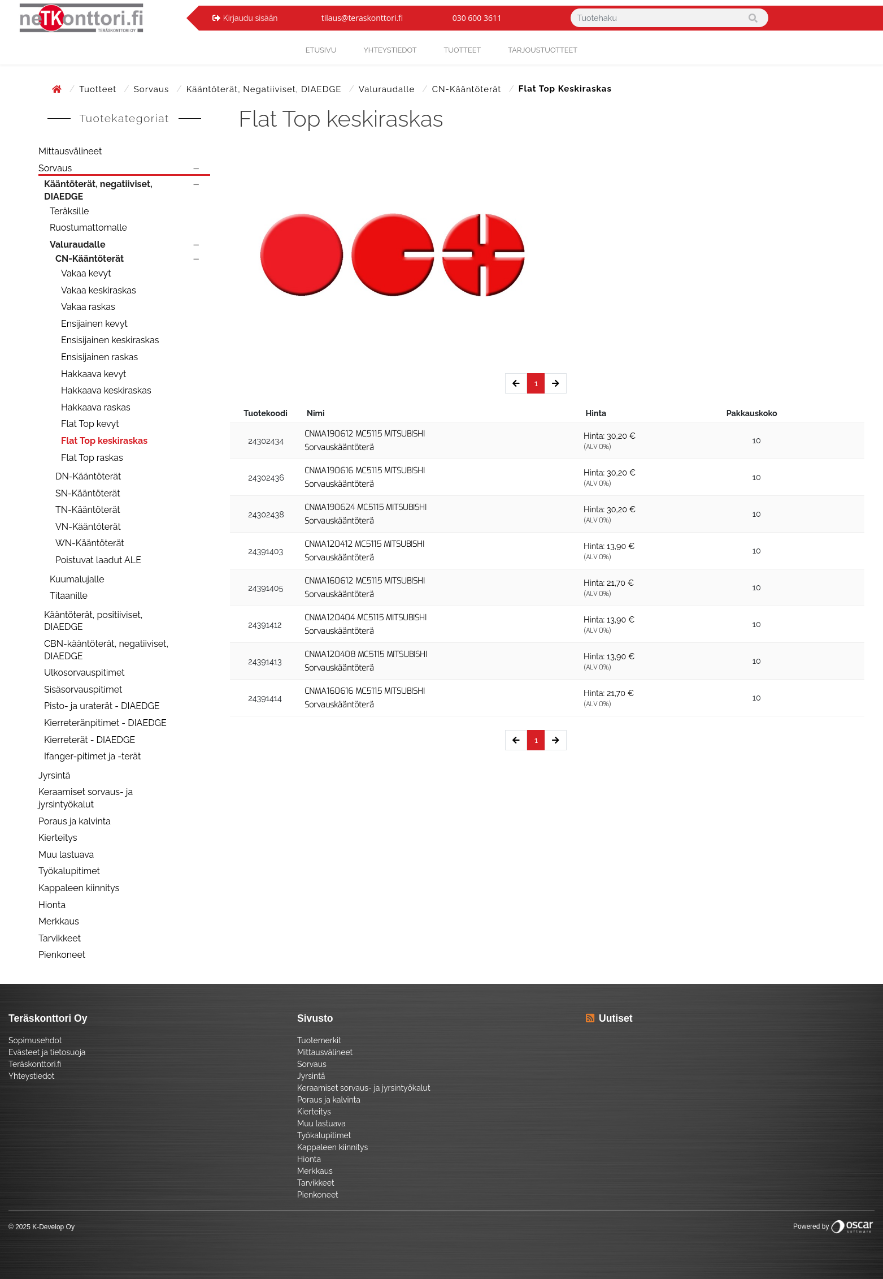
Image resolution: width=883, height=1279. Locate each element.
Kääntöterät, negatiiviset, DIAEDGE (265, 89)
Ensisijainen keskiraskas (110, 340)
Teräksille (69, 211)
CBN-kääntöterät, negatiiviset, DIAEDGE (106, 650)
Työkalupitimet (69, 871)
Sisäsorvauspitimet (83, 689)
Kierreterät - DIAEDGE (89, 739)
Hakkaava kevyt (93, 374)
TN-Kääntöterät (87, 509)
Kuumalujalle (77, 579)
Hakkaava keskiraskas (106, 390)
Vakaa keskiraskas (98, 290)
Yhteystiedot (31, 1076)
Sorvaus (153, 89)
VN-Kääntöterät (88, 526)
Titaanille (69, 595)
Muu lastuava (66, 854)
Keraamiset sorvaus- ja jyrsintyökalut (85, 798)
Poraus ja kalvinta (74, 821)
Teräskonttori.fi (34, 1064)
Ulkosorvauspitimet (84, 672)
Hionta (52, 905)
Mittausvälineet (70, 151)
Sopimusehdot (35, 1040)
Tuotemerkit (319, 1040)
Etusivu (321, 50)
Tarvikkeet (59, 938)
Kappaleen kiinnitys (78, 888)
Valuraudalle (388, 89)
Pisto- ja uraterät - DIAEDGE (102, 706)
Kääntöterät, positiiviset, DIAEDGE (93, 621)
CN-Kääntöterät (468, 89)
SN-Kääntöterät (87, 493)
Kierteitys (57, 837)
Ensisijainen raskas (99, 357)
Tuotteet (462, 50)
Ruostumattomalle (88, 227)
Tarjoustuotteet (542, 50)
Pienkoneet (61, 954)
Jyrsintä (54, 775)
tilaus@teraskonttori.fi (362, 17)
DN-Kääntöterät (88, 476)
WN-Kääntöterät (89, 543)
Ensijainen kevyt (94, 323)
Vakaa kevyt (86, 273)
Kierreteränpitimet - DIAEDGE (105, 723)
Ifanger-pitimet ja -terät (92, 756)
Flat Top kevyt (90, 423)
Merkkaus (58, 921)
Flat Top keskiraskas (104, 440)
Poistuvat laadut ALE (98, 560)
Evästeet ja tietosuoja (46, 1052)
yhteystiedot (389, 50)
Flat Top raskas (92, 457)
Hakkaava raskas (96, 407)
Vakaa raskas (88, 306)
